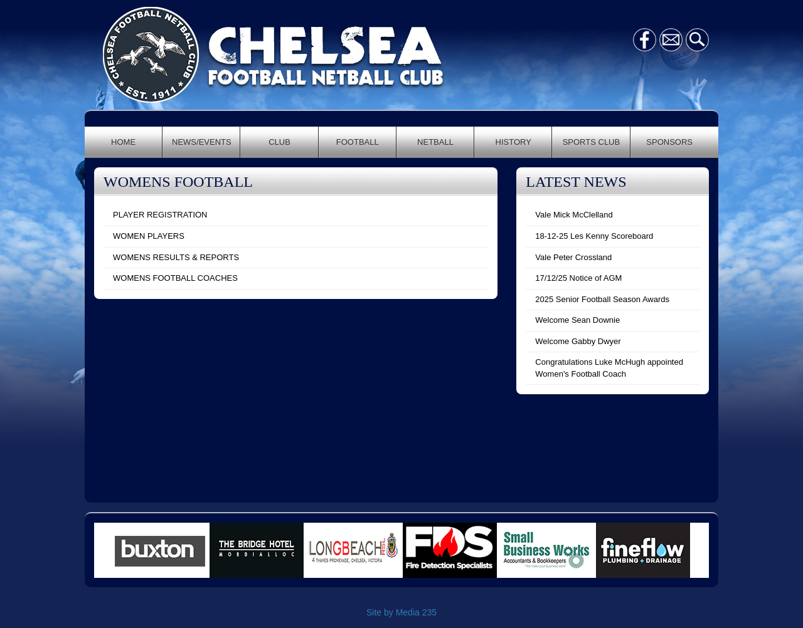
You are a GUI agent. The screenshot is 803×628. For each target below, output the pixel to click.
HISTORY (513, 142)
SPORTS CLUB (591, 142)
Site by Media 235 (401, 612)
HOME (123, 142)
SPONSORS (669, 142)
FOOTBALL (357, 142)
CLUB (279, 142)
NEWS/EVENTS (201, 142)
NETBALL (435, 142)
